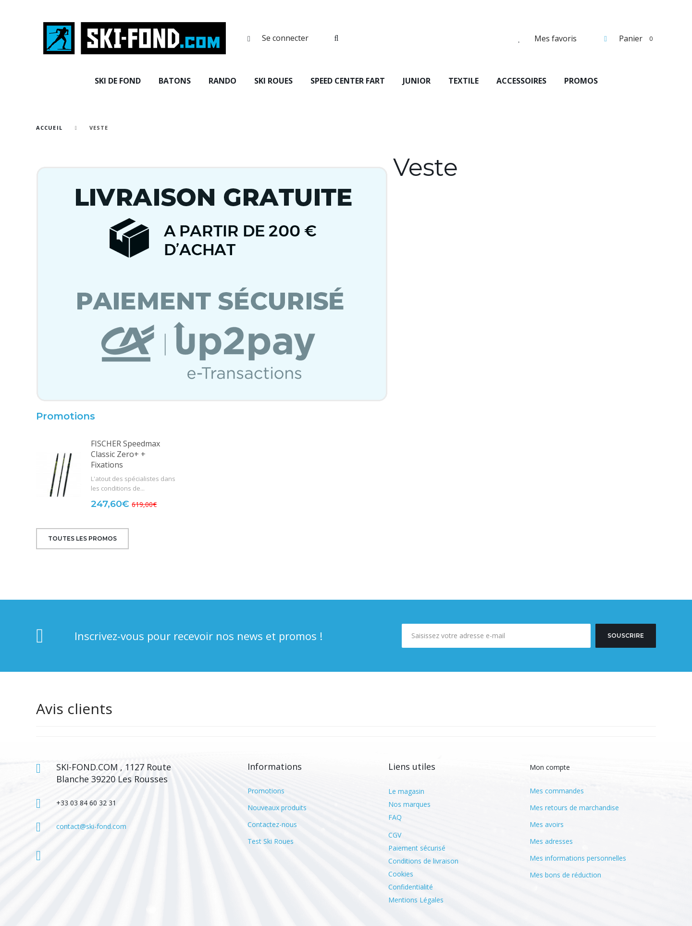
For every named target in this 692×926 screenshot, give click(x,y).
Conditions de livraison (423, 860)
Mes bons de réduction (565, 874)
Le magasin (406, 791)
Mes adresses (551, 841)
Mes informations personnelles (578, 858)
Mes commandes (557, 790)
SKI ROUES (273, 80)
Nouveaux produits (277, 807)
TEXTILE (463, 80)
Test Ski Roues (270, 841)
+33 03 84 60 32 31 (86, 802)
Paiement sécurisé (416, 847)
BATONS (175, 80)
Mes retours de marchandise (574, 807)
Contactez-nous (272, 824)
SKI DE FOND (118, 80)
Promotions (65, 416)
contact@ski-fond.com (91, 826)
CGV (394, 835)
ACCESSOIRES (521, 80)
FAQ (395, 817)
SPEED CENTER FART (347, 80)
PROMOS (581, 80)
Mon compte (550, 767)
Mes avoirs (547, 824)
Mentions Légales (416, 899)
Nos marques (409, 804)
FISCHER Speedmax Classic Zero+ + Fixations (125, 454)
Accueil (49, 127)
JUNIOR (417, 80)
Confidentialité (410, 886)
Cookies (400, 873)
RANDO (222, 80)
